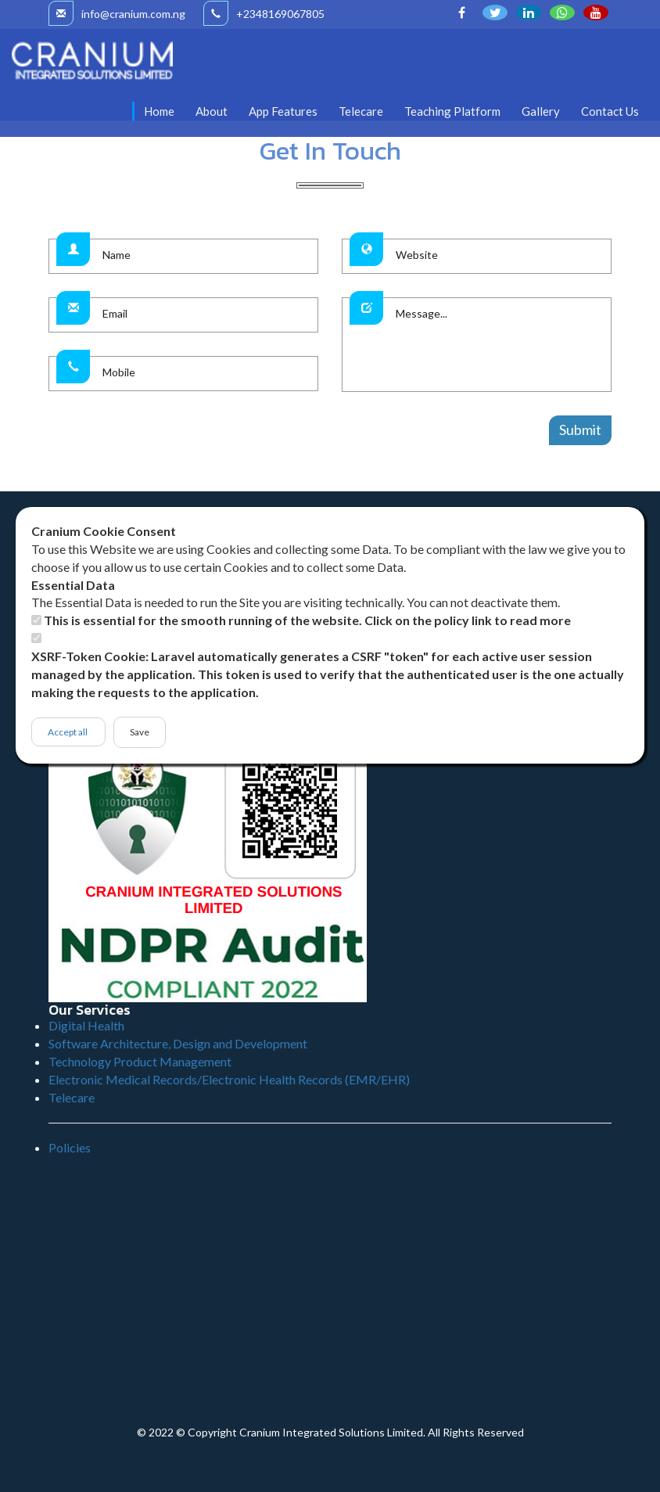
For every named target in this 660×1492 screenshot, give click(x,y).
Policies (69, 1147)
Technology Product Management (139, 1061)
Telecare (361, 111)
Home (159, 111)
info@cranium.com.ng (116, 13)
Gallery (541, 111)
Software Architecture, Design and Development (177, 1043)
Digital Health (86, 1025)
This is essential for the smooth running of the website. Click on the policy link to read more (307, 620)
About (211, 111)
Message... (499, 344)
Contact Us (610, 111)
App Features (283, 111)
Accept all (68, 732)
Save (139, 732)
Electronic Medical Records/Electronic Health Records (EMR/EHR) (229, 1079)
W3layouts (460, 481)
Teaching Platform (452, 111)
